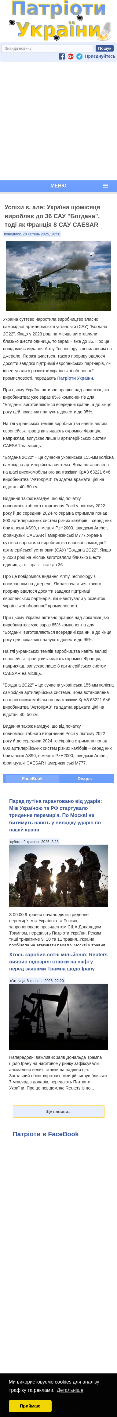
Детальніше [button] (70, 1390)
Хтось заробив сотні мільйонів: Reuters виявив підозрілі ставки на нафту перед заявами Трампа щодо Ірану (58, 962)
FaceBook (32, 778)
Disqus (85, 778)
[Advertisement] (57, 120)
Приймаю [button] (30, 1405)
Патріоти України (75, 378)
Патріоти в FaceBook (46, 1133)
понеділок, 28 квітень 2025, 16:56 (32, 234)
